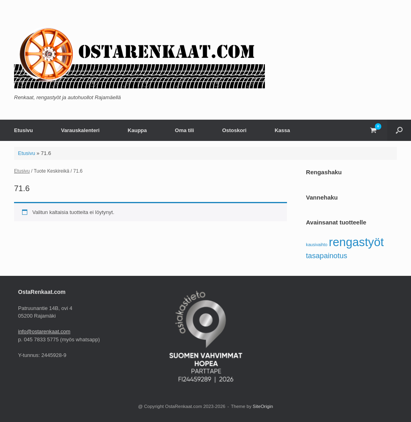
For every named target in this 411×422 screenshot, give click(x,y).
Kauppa (137, 130)
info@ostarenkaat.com (44, 331)
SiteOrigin (263, 406)
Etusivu (23, 130)
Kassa (282, 130)
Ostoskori (234, 130)
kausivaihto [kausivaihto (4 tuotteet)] (316, 244)
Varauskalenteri (80, 130)
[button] (399, 130)
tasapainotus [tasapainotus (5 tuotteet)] (326, 256)
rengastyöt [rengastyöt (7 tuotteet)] (356, 242)
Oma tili (184, 130)
